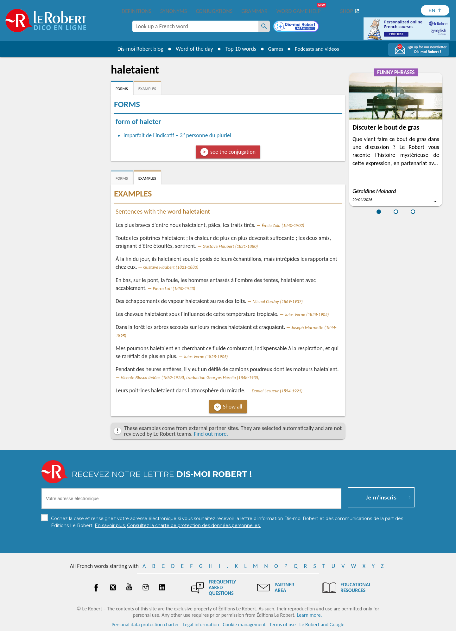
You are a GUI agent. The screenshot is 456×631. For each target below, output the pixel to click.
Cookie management (244, 624)
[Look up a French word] (264, 26)
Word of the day (192, 48)
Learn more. (309, 615)
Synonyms (173, 11)
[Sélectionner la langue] (435, 10)
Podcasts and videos (317, 48)
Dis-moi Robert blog (138, 48)
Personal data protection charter (145, 624)
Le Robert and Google (322, 624)
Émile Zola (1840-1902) (283, 225)
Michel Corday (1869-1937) (278, 301)
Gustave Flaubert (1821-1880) (230, 246)
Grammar (254, 11)
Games (274, 48)
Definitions (136, 11)
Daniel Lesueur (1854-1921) (277, 391)
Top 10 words (238, 48)
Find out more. (211, 433)
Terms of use (282, 624)
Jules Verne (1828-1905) (307, 314)
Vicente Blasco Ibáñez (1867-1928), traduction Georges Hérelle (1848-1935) (190, 377)
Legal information (201, 624)
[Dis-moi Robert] (296, 27)
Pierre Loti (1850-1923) (174, 288)
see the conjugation (233, 151)
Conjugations (214, 11)
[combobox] (195, 26)
